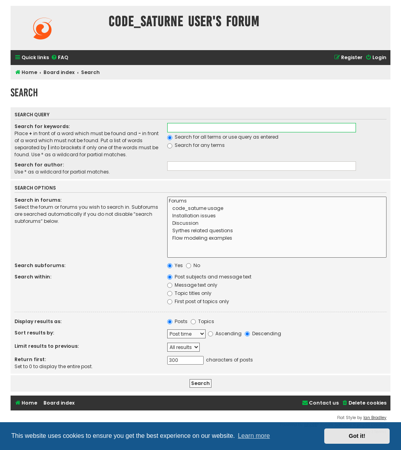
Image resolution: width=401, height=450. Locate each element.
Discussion (277, 223)
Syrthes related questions (277, 231)
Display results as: (37, 321)
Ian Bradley (375, 418)
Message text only (192, 285)
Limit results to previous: (46, 346)
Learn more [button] (254, 435)
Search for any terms (196, 145)
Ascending (225, 333)
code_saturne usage (277, 208)
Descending (263, 333)
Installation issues (277, 216)
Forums (277, 201)
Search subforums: (39, 265)
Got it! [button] (357, 436)
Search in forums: (37, 200)
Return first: (30, 359)
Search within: (32, 276)
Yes (175, 265)
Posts (177, 321)
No (193, 265)
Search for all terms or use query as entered (222, 137)
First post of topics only (198, 301)
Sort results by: (34, 332)
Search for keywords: (42, 126)
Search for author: (39, 164)
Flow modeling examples (277, 238)
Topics (202, 321)
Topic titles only (189, 293)
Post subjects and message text (209, 276)
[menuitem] (59, 57)
